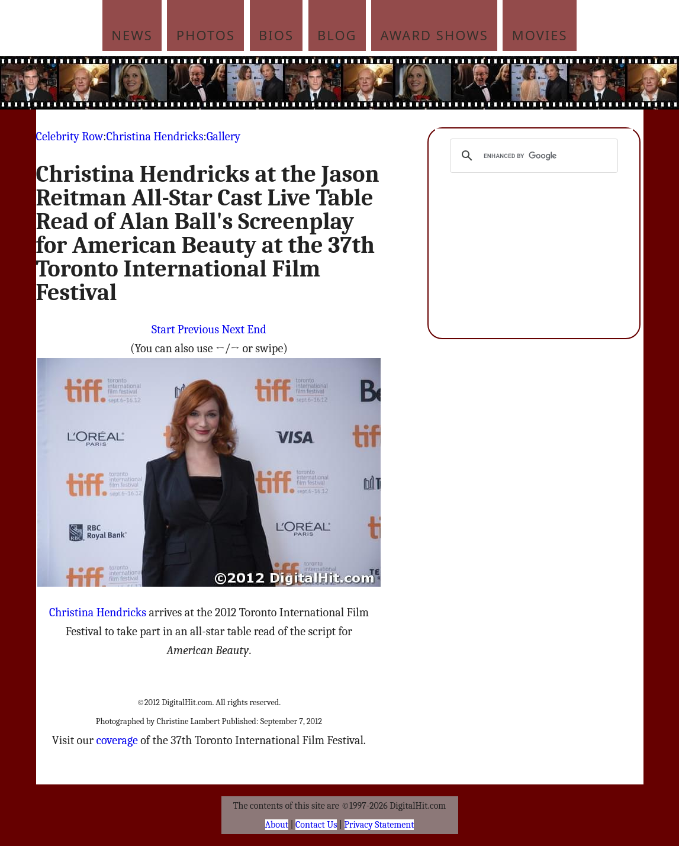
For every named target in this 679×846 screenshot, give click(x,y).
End (256, 329)
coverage (116, 740)
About (276, 824)
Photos (205, 35)
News (132, 35)
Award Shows (434, 35)
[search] (532, 156)
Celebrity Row (70, 136)
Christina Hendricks (154, 136)
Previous (198, 329)
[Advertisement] (419, 83)
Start (163, 329)
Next (232, 329)
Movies (540, 35)
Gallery (223, 136)
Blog (337, 35)
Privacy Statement (379, 824)
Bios (276, 35)
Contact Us (316, 824)
